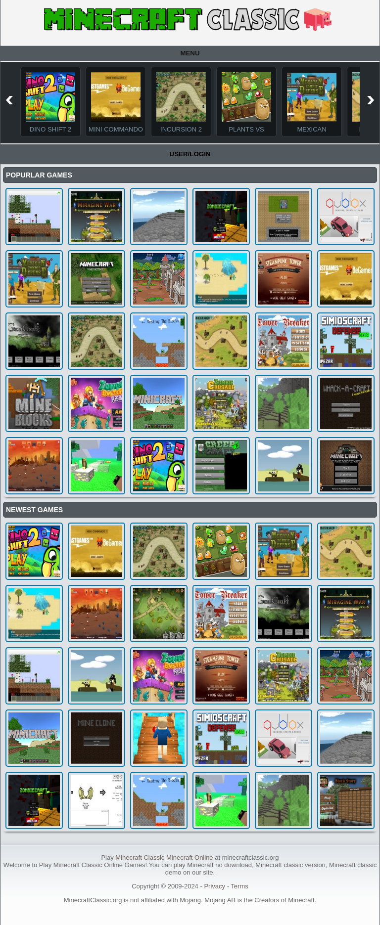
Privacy (214, 886)
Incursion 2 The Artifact (181, 133)
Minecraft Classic (139, 857)
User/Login (190, 154)
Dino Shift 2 (50, 129)
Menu (189, 53)
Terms (239, 886)
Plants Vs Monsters (246, 133)
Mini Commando (116, 129)
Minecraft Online (189, 857)
